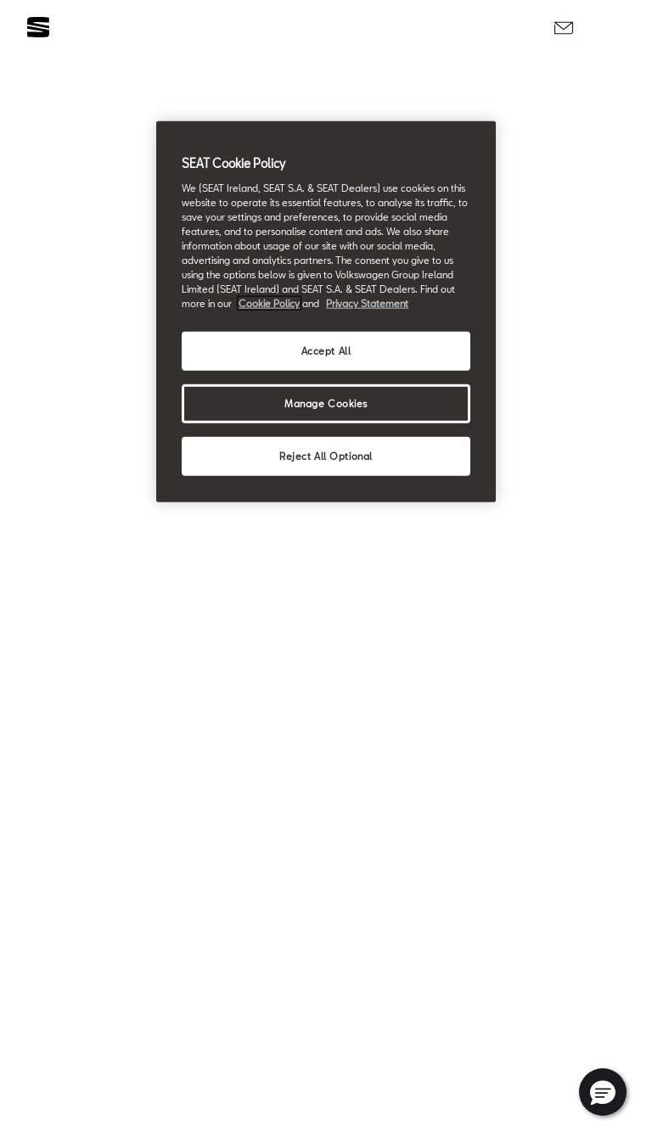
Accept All (326, 350)
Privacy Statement (367, 303)
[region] (326, 311)
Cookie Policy (269, 303)
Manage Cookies (326, 403)
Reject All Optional (326, 456)
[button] (603, 1092)
